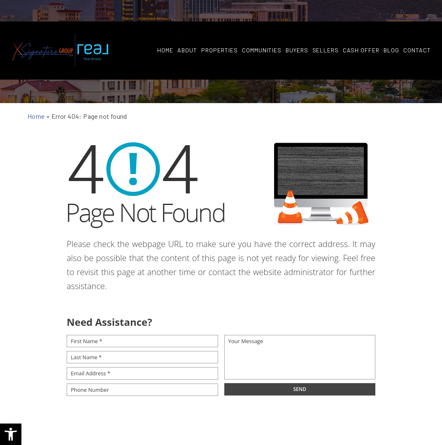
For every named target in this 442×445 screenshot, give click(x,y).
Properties (219, 29)
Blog (391, 29)
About (187, 29)
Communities (261, 29)
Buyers (296, 29)
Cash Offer (361, 29)
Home (165, 29)
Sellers (325, 29)
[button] (10, 434)
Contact (417, 29)
